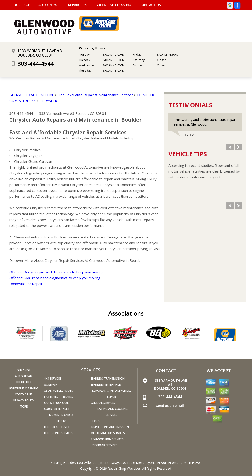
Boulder (69, 462)
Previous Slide (230, 147)
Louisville (84, 462)
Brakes (68, 397)
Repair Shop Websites (124, 468)
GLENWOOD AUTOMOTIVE (31, 94)
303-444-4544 (36, 63)
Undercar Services (104, 445)
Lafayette (117, 462)
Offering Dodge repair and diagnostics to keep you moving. (56, 272)
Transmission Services (107, 439)
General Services (103, 403)
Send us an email (170, 405)
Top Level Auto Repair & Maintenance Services (95, 94)
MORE (24, 406)
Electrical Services (57, 427)
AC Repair (50, 385)
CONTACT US (150, 5)
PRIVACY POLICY (23, 400)
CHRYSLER (48, 100)
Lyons (150, 462)
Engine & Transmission (108, 379)
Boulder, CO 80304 (90, 113)
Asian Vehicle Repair (58, 391)
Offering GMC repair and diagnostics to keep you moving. (55, 277)
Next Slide (238, 147)
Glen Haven (193, 462)
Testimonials (190, 105)
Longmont (100, 462)
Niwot (161, 462)
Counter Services (56, 409)
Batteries (51, 397)
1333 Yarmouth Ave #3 (55, 113)
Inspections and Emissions (110, 427)
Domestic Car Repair (25, 283)
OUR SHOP (22, 5)
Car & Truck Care (56, 403)
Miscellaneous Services (108, 433)
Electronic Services (58, 433)
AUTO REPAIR (49, 5)
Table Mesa (135, 462)
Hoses (95, 421)
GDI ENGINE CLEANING (113, 5)
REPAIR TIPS (77, 5)
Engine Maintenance (106, 385)
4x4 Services (52, 379)
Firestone (175, 462)
